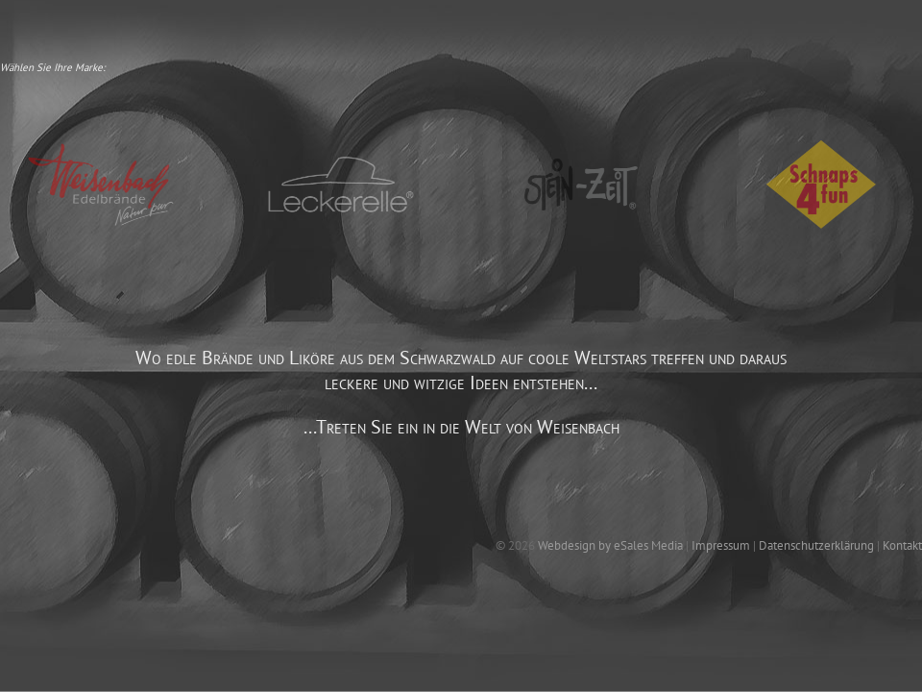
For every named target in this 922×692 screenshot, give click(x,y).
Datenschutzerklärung (816, 545)
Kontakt (902, 545)
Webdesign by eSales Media (610, 545)
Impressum (721, 545)
